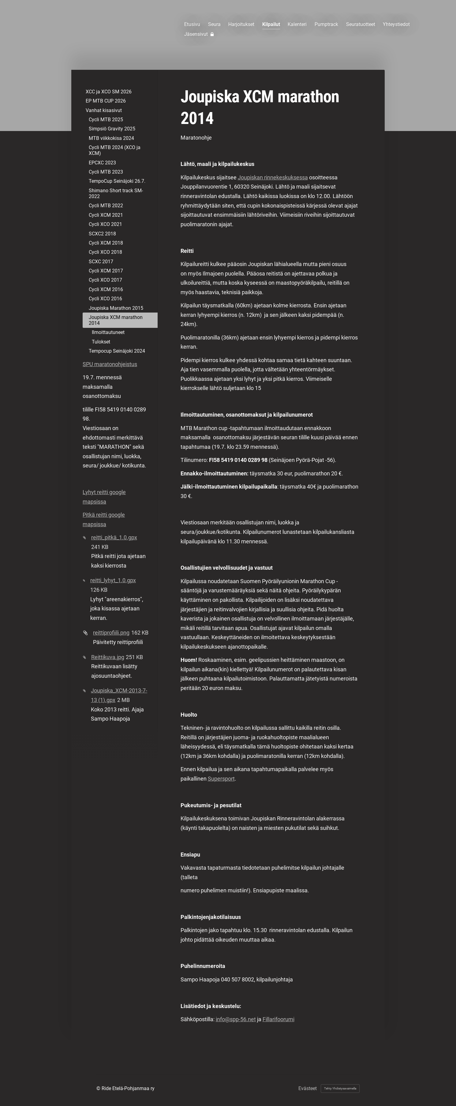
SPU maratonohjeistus (110, 364)
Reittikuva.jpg (107, 657)
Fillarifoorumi (278, 1019)
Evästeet (307, 1088)
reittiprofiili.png (111, 632)
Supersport (221, 778)
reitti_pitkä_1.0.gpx (114, 537)
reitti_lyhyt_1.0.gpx (113, 580)
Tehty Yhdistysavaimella (340, 1088)
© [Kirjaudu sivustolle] (99, 1088)
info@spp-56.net (236, 1019)
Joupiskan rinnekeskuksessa (273, 177)
